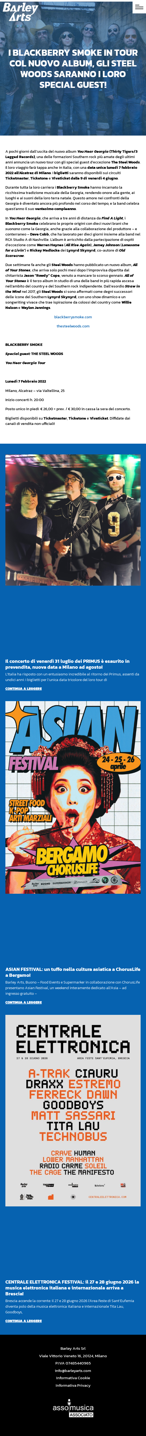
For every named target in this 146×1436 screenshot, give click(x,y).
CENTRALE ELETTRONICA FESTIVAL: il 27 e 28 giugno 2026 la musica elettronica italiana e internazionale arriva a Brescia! (72, 1287)
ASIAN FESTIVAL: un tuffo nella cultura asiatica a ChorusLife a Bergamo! (72, 972)
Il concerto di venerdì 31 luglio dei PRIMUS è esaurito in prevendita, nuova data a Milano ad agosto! (67, 664)
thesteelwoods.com (73, 326)
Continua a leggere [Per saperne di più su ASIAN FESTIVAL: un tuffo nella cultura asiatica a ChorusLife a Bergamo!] (23, 1002)
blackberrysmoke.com (73, 317)
